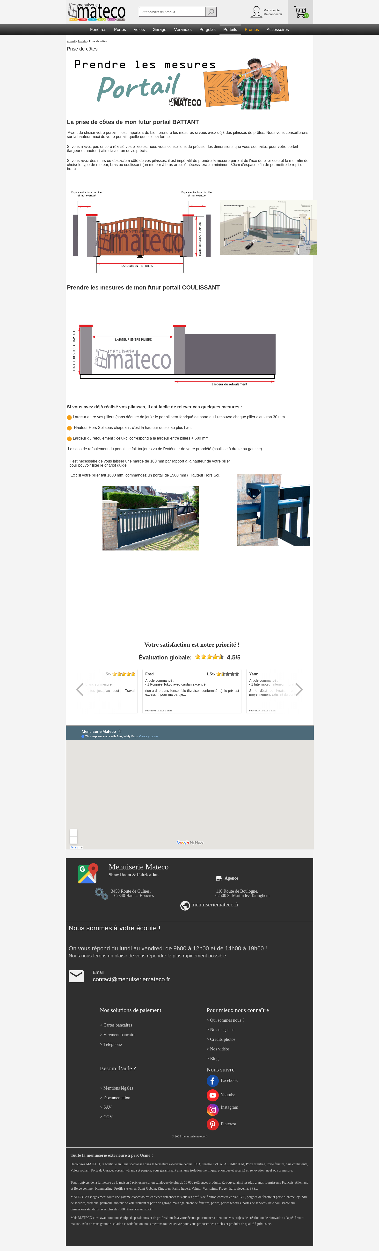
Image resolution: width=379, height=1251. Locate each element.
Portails (82, 41)
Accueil (71, 41)
